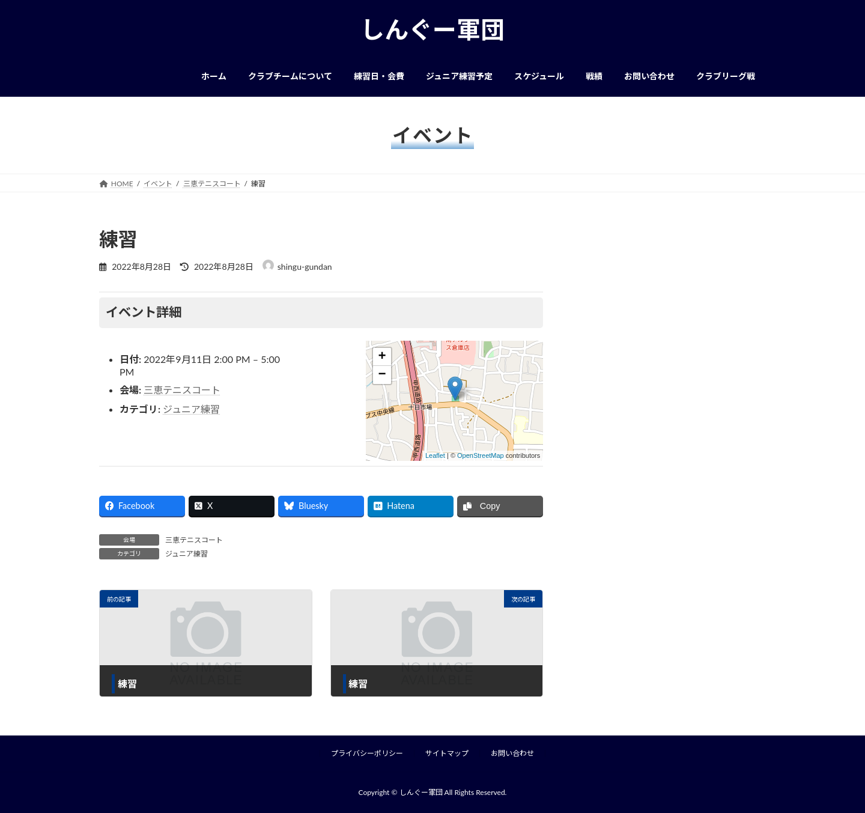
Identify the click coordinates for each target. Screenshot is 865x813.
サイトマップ (447, 753)
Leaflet (435, 455)
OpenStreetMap (480, 455)
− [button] (382, 375)
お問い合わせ (512, 753)
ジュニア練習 (191, 409)
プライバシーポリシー (367, 753)
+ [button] (382, 357)
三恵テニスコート (182, 389)
